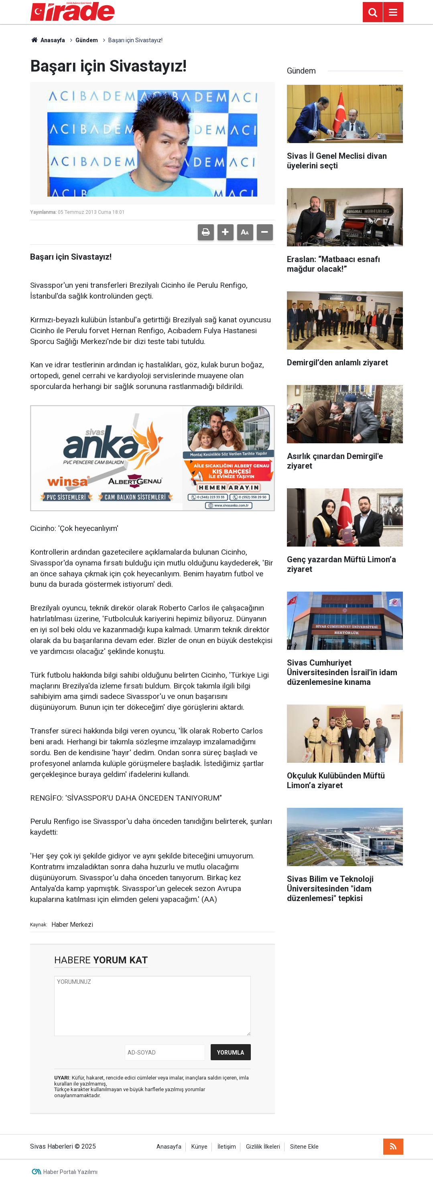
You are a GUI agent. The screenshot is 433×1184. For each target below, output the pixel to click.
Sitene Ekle (304, 1146)
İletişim (227, 1146)
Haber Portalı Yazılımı (70, 1172)
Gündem (86, 40)
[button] (226, 232)
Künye (199, 1146)
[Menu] (393, 12)
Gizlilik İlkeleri (263, 1146)
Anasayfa (47, 40)
